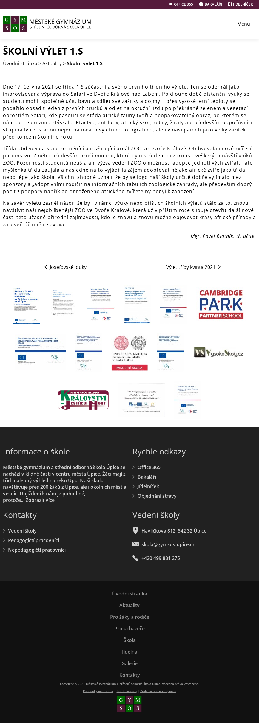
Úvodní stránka (20, 63)
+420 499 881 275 (160, 558)
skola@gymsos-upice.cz (168, 544)
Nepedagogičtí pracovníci (37, 550)
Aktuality (52, 63)
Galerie (129, 663)
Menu (243, 24)
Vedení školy (22, 530)
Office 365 (183, 4)
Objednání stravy (157, 496)
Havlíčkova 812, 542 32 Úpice (173, 530)
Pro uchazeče (129, 628)
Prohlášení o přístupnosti (158, 691)
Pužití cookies (127, 691)
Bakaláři (213, 4)
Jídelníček (243, 4)
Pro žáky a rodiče (129, 617)
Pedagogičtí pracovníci (33, 540)
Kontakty (129, 675)
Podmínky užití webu (98, 691)
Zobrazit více (40, 500)
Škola (130, 640)
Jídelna (129, 651)
